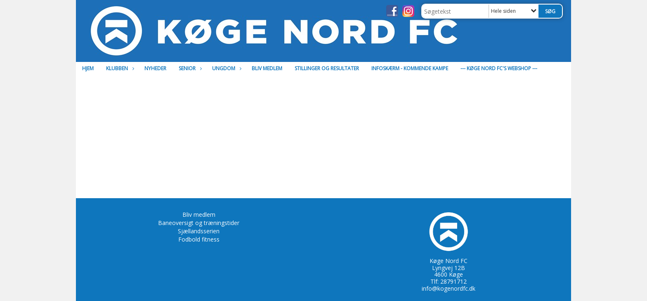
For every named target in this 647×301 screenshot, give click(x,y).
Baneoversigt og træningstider (198, 223)
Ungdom (225, 68)
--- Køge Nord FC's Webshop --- (498, 68)
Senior (189, 68)
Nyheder (155, 68)
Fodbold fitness (199, 239)
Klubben (119, 68)
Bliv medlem (267, 68)
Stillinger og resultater (327, 68)
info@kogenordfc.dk (448, 288)
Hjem (88, 68)
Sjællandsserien (199, 231)
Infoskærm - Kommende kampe (409, 68)
